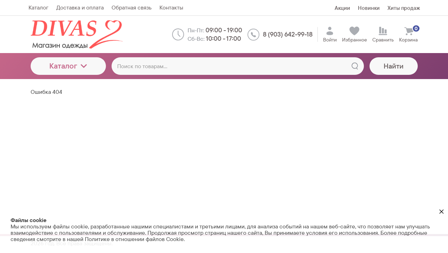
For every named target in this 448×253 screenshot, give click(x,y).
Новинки (369, 8)
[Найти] (355, 66)
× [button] (441, 211)
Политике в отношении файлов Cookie (134, 239)
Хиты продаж (403, 8)
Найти (394, 66)
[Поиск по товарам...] (238, 66)
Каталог (68, 66)
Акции (342, 8)
